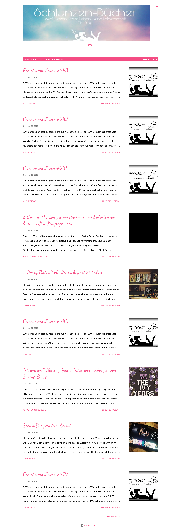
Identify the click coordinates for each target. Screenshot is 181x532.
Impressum (84, 45)
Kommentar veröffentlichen (35, 257)
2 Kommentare (29, 459)
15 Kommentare (29, 508)
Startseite (40, 45)
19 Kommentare (29, 104)
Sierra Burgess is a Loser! (47, 426)
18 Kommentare (29, 152)
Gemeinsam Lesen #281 (45, 168)
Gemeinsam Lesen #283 (45, 70)
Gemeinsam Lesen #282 (45, 119)
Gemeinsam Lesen (62, 45)
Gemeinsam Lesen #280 (45, 321)
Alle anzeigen (150, 59)
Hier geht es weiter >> (110, 104)
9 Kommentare (29, 306)
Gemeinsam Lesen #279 (45, 474)
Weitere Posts (113, 516)
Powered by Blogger (90, 525)
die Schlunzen (134, 45)
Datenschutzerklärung (108, 45)
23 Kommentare (29, 354)
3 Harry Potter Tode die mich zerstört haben (62, 272)
